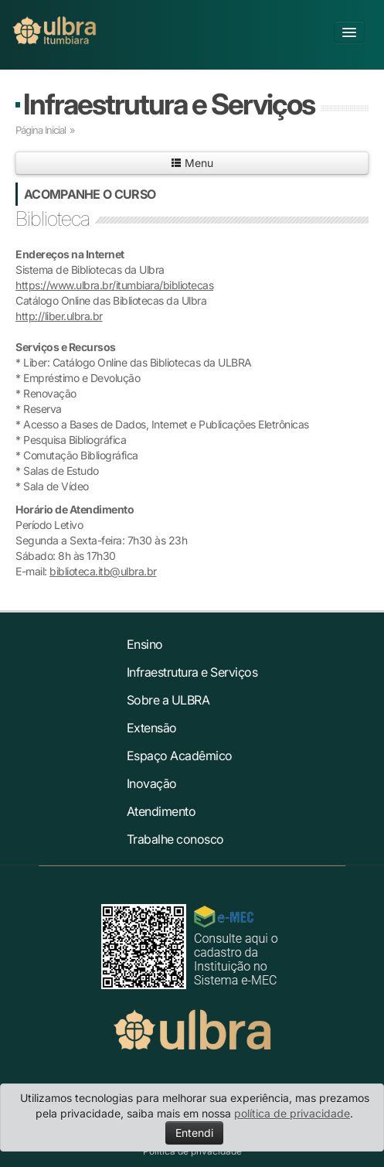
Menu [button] (192, 162)
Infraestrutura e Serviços (168, 104)
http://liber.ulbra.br (59, 315)
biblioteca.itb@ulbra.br (103, 571)
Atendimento (161, 811)
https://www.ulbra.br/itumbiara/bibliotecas (114, 285)
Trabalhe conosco (175, 839)
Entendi (194, 1132)
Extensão (152, 727)
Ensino (145, 644)
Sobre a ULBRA (168, 700)
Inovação (152, 783)
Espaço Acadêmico (180, 755)
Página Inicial (40, 130)
